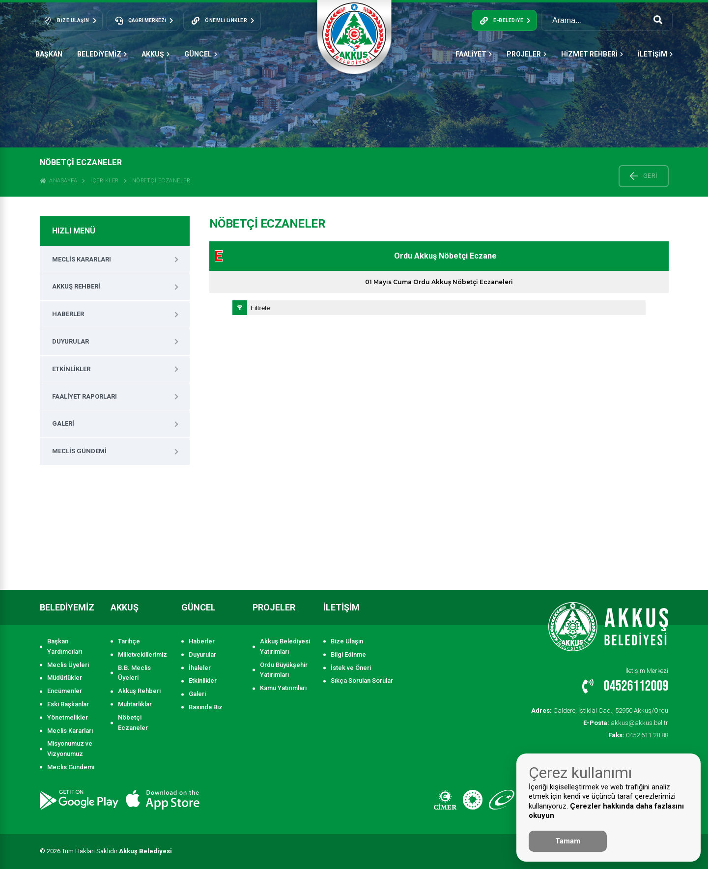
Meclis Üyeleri (68, 664)
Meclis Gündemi (79, 451)
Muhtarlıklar (135, 704)
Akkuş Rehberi (76, 286)
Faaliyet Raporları (84, 396)
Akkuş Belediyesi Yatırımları (285, 646)
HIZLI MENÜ (73, 230)
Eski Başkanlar (68, 704)
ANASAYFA (59, 180)
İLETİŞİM (655, 54)
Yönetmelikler (67, 717)
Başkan (48, 54)
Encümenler (64, 691)
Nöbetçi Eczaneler (161, 180)
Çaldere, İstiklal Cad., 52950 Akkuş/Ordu (600, 710)
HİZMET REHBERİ (592, 54)
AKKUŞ (156, 54)
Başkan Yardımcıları (64, 646)
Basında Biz (206, 707)
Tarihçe (129, 641)
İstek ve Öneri (351, 667)
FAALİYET (473, 54)
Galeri (63, 423)
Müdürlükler (64, 677)
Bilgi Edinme (348, 654)
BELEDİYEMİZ (102, 54)
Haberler (68, 314)
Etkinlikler (71, 369)
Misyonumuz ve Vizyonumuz (69, 748)
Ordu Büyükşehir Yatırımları (284, 670)
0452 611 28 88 (638, 735)
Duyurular (70, 341)
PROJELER (526, 54)
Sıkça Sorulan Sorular (362, 680)
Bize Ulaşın (347, 641)
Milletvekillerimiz (142, 654)
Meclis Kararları (81, 259)
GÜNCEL (200, 54)
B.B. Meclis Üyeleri (134, 673)
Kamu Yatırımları (283, 688)
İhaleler (200, 667)
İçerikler (104, 180)
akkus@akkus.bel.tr (626, 722)
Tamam (567, 841)
